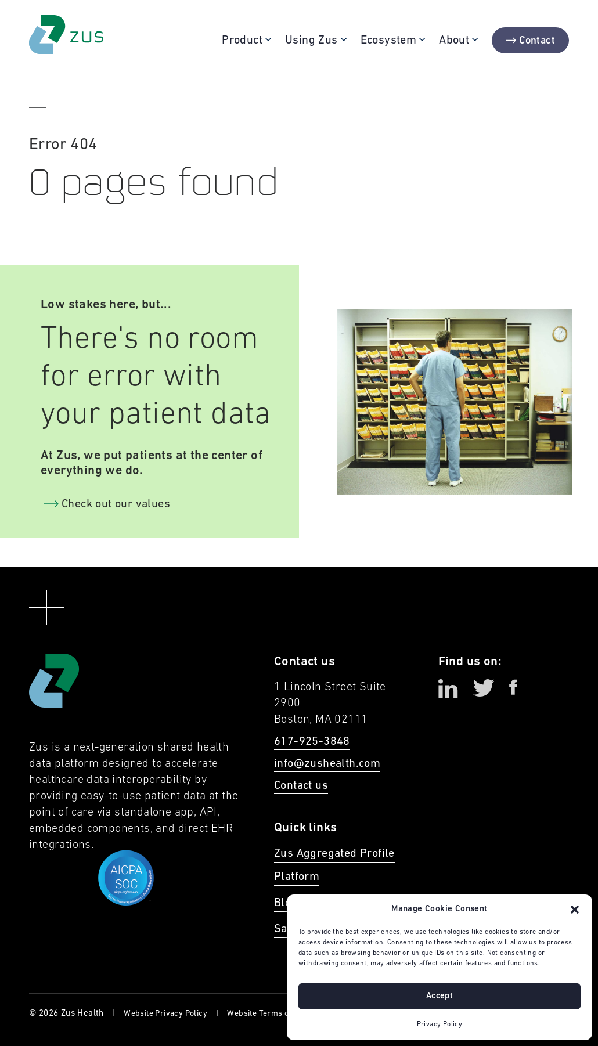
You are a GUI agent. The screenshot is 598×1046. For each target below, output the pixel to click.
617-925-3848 (312, 742)
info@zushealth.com (327, 764)
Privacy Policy (440, 1024)
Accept (439, 996)
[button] (575, 909)
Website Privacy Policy (165, 1013)
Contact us (301, 786)
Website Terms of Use (267, 1013)
